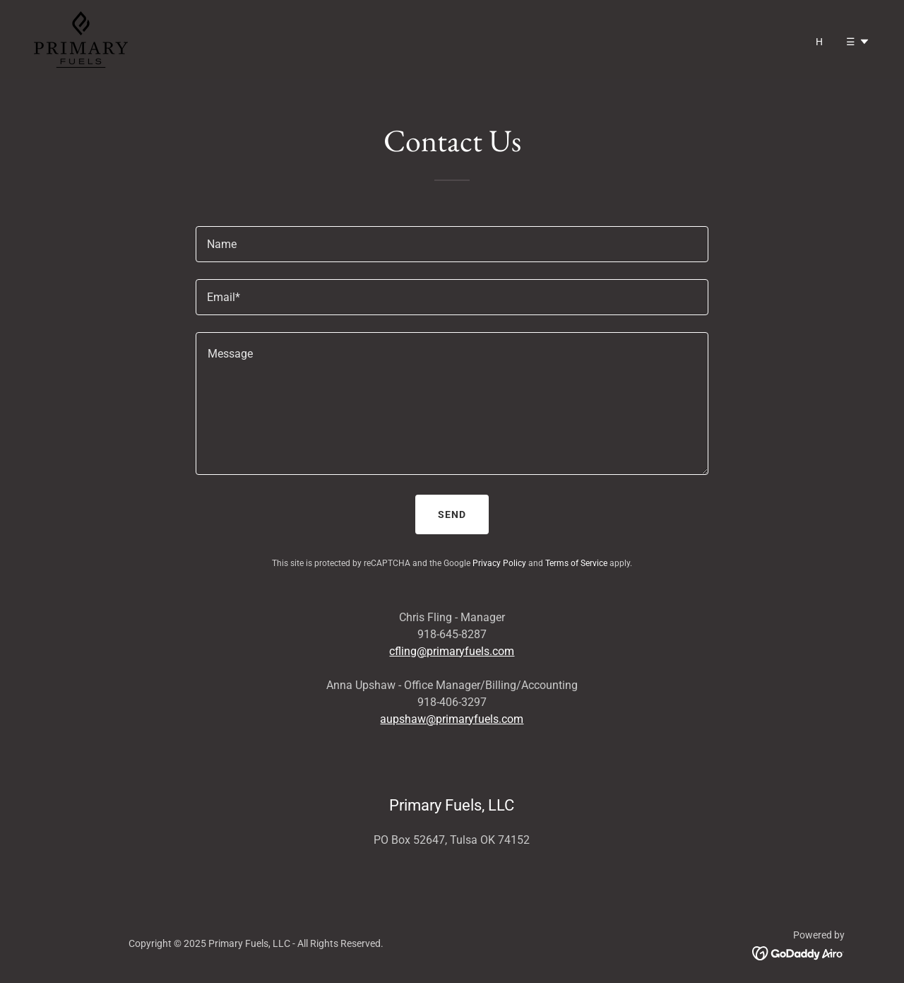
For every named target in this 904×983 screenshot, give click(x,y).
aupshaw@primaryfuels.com (451, 719)
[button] (858, 41)
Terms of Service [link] (576, 563)
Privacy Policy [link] (499, 563)
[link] (81, 38)
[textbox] (452, 244)
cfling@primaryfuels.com (451, 651)
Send (452, 514)
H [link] (819, 41)
